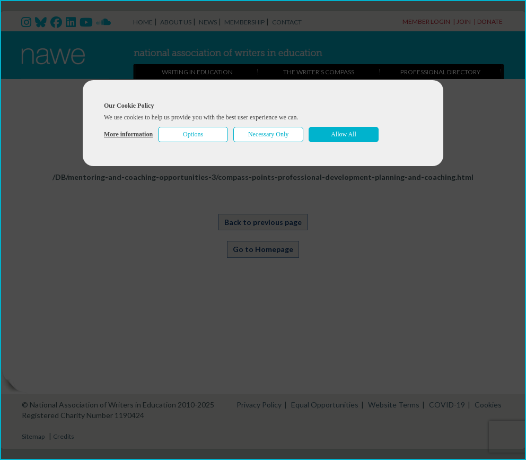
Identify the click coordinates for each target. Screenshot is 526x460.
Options (193, 134)
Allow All (343, 134)
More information (128, 134)
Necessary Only (268, 134)
